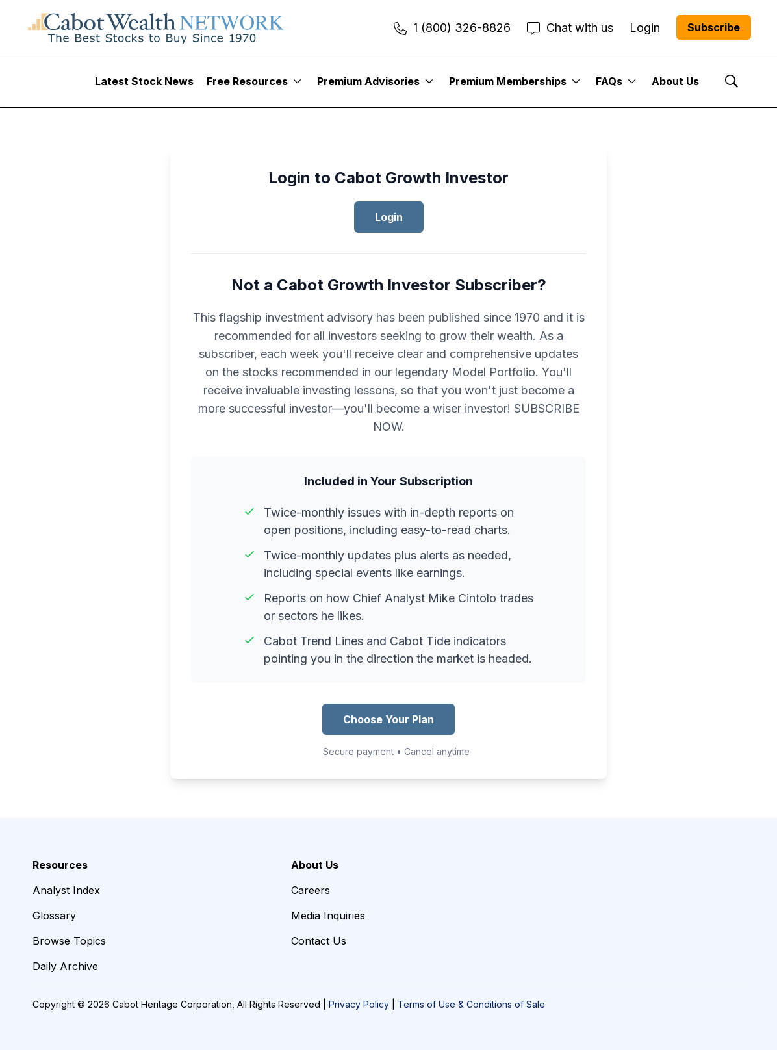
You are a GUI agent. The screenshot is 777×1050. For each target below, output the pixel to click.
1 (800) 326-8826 (452, 27)
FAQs (609, 81)
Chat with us (570, 27)
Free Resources (247, 81)
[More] (297, 81)
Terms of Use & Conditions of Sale (471, 1004)
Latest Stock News (144, 81)
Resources (60, 864)
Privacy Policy (359, 1004)
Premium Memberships (508, 81)
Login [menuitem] (645, 27)
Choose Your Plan (388, 719)
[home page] (156, 27)
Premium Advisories (368, 81)
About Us (675, 81)
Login (389, 217)
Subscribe (713, 27)
